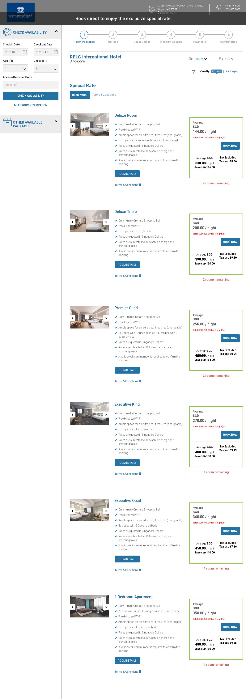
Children (41, 61)
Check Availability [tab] (30, 32)
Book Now (230, 145)
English (199, 58)
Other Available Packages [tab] (30, 123)
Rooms (216, 71)
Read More (79, 94)
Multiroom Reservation (30, 105)
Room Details (127, 173)
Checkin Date (11, 44)
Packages (232, 71)
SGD (227, 58)
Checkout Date (43, 44)
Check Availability (30, 95)
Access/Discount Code (17, 77)
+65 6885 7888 (232, 9)
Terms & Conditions (104, 94)
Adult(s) (8, 60)
